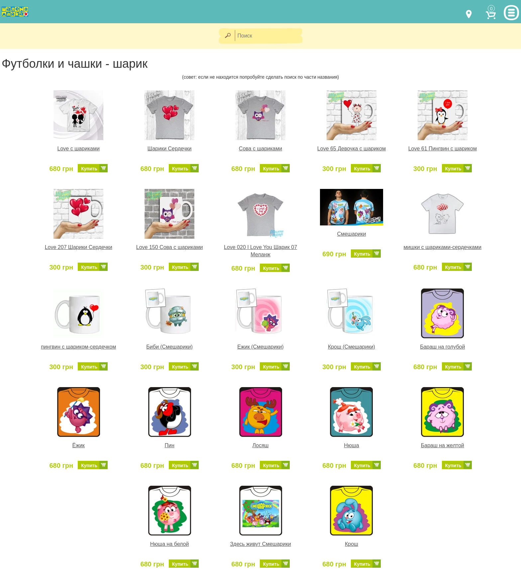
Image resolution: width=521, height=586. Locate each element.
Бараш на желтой (442, 445)
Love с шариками (78, 148)
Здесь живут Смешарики (260, 544)
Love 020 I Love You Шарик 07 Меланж (260, 251)
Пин (169, 445)
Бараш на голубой (442, 347)
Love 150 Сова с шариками (169, 247)
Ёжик (78, 445)
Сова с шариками (260, 148)
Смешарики (351, 234)
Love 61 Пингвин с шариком (442, 148)
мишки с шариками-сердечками (442, 247)
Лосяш (261, 445)
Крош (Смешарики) (351, 347)
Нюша (351, 445)
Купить (89, 168)
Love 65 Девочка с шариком (351, 148)
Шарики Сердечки (170, 148)
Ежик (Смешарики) (260, 347)
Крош (351, 544)
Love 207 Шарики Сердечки (78, 247)
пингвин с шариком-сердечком (78, 347)
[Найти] (227, 36)
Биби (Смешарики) (169, 347)
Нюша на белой (169, 544)
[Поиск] (271, 36)
